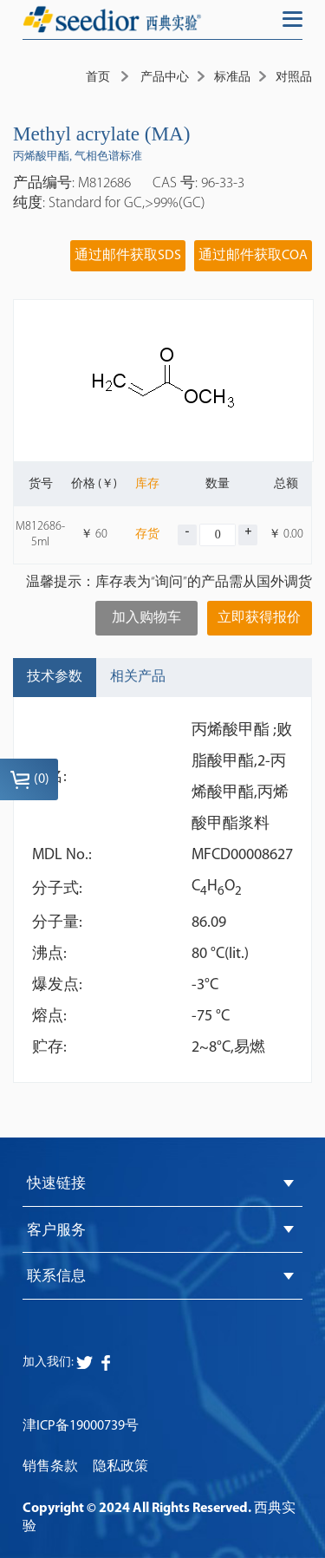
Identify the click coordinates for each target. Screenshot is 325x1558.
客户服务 (56, 1230)
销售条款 (50, 1467)
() (29, 779)
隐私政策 (120, 1467)
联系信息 (56, 1276)
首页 (98, 77)
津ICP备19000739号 (81, 1426)
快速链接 (56, 1184)
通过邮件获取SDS (128, 256)
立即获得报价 (259, 618)
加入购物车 (146, 618)
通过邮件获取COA (253, 256)
